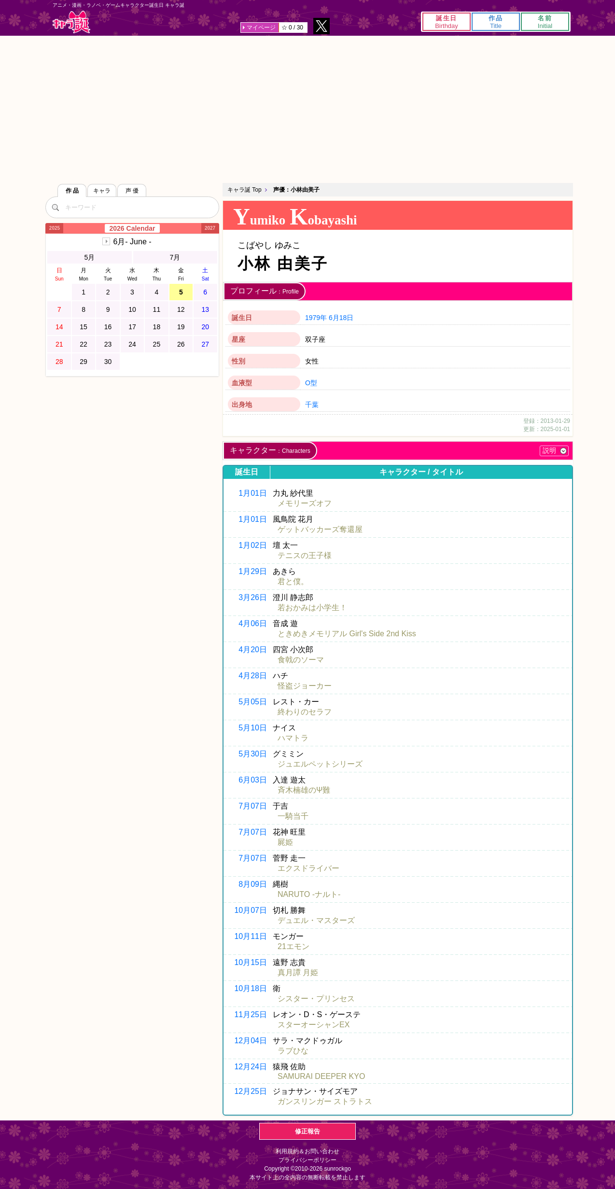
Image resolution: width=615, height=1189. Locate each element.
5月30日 (252, 754)
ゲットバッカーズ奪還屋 (320, 529)
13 (205, 309)
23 (108, 344)
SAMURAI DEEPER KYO (321, 1076)
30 (108, 361)
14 (59, 327)
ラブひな (293, 1051)
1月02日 (252, 545)
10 (132, 309)
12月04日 (250, 1040)
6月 (132, 242)
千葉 (312, 404)
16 (108, 327)
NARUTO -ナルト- (309, 894)
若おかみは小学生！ (312, 607)
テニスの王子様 (305, 555)
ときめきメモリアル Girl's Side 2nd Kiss (347, 633)
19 (181, 327)
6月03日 (252, 780)
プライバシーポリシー (307, 1160)
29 (83, 361)
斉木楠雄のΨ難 (304, 790)
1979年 (316, 318)
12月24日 (250, 1067)
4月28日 (252, 675)
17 (132, 327)
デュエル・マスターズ (316, 920)
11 (157, 309)
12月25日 (250, 1091)
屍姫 (285, 842)
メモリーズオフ (305, 503)
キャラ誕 (71, 22)
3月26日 (252, 597)
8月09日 (252, 884)
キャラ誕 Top (244, 189)
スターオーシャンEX (313, 1025)
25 (157, 344)
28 (59, 361)
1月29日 (252, 571)
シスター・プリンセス (316, 998)
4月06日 (252, 623)
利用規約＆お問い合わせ (307, 1151)
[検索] (55, 207)
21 (59, 344)
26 (181, 344)
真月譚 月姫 (298, 972)
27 (205, 344)
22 (83, 344)
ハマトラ (293, 738)
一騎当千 (293, 816)
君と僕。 (293, 581)
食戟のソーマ (301, 660)
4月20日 (252, 649)
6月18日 (341, 318)
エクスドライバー (308, 868)
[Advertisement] (307, 108)
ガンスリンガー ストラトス (325, 1101)
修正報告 (307, 1131)
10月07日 (250, 910)
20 (205, 327)
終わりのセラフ (305, 712)
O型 (311, 383)
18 (157, 327)
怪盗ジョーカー (305, 686)
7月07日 (252, 806)
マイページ (261, 27)
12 (181, 309)
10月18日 (250, 988)
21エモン (293, 946)
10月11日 (250, 936)
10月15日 (250, 962)
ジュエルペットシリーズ (320, 764)
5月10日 (252, 728)
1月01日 (252, 493)
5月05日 (252, 702)
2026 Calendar (132, 228)
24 (132, 344)
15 (83, 327)
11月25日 (250, 1014)
